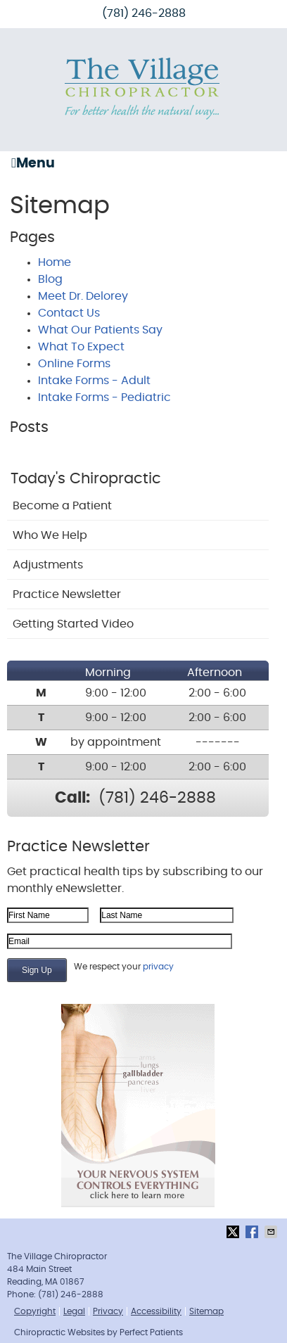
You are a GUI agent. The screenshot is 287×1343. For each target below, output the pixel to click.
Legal (74, 1311)
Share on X (234, 1232)
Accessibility (156, 1311)
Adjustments (48, 565)
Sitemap (206, 1311)
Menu (33, 163)
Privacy (108, 1311)
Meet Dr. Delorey (83, 296)
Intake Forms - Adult (94, 380)
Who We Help (50, 535)
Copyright (35, 1311)
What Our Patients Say (100, 330)
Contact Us (69, 313)
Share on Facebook (253, 1232)
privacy (158, 966)
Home (54, 262)
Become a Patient (62, 505)
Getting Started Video (73, 624)
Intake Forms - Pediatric (104, 397)
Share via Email (272, 1232)
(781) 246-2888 (144, 13)
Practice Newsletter (67, 594)
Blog (50, 279)
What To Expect (81, 346)
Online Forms (74, 363)
